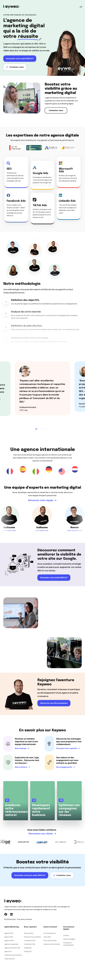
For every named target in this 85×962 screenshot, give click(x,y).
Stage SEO (28, 948)
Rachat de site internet (52, 944)
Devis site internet (50, 940)
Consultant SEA (29, 944)
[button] (81, 6)
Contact (66, 935)
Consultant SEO (29, 940)
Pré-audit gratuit (50, 933)
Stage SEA (28, 951)
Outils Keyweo (9, 959)
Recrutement (29, 933)
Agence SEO (8, 933)
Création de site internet (13, 955)
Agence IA (8, 951)
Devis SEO (47, 937)
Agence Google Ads (11, 944)
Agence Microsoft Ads (12, 948)
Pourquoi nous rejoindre (32, 937)
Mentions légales (69, 939)
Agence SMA (9, 940)
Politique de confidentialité (68, 944)
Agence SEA (8, 937)
